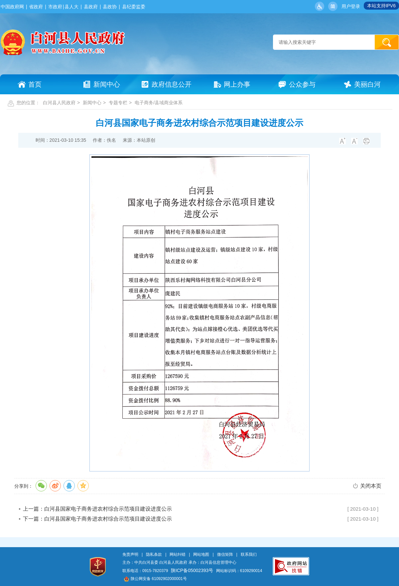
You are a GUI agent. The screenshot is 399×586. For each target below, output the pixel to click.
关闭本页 (370, 486)
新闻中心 (92, 102)
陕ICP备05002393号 (192, 570)
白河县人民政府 (59, 102)
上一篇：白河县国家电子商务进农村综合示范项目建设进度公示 (97, 509)
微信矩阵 (225, 554)
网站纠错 (178, 554)
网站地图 (201, 554)
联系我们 (249, 554)
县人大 (71, 6)
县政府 (91, 6)
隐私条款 (154, 554)
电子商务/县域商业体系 (159, 102)
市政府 (55, 6)
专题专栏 (118, 102)
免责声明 (130, 554)
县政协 (110, 6)
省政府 (36, 6)
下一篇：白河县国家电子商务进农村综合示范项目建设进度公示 (97, 519)
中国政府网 (12, 6)
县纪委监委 (133, 6)
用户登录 (350, 6)
